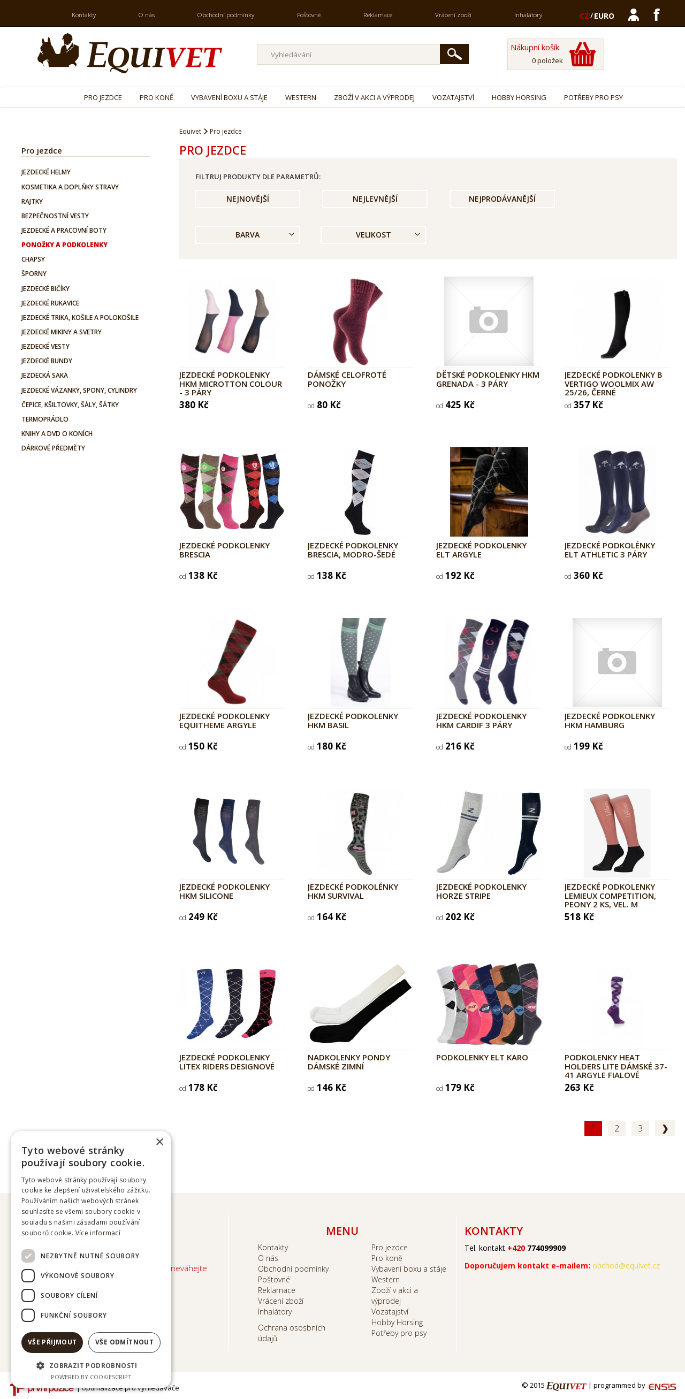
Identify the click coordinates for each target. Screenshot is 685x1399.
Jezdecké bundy (46, 360)
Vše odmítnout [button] (124, 1342)
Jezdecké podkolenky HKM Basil (353, 720)
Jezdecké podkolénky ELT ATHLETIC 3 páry (610, 550)
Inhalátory (528, 15)
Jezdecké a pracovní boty (63, 230)
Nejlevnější (375, 199)
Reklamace (377, 15)
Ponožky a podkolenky (64, 244)
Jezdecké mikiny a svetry (61, 332)
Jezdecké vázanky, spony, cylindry (79, 390)
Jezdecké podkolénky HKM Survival (353, 891)
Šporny (34, 273)
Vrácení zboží (453, 15)
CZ (584, 16)
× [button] (159, 1142)
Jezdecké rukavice (50, 303)
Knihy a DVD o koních (57, 433)
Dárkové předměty (53, 448)
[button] (91, 1365)
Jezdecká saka (44, 375)
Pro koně (156, 97)
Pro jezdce (103, 97)
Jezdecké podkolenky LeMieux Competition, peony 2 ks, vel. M (610, 895)
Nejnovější (247, 199)
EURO (604, 16)
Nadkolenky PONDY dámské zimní (349, 1062)
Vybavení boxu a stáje (229, 97)
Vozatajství (453, 97)
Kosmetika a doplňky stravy (70, 187)
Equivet (190, 131)
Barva (247, 235)
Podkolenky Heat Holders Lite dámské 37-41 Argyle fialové (616, 1066)
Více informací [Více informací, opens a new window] (97, 1232)
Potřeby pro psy (593, 97)
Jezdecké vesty (45, 346)
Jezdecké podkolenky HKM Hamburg (610, 720)
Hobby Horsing (519, 97)
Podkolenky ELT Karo (482, 1057)
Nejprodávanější (502, 199)
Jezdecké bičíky (45, 288)
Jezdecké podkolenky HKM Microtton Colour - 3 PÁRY (230, 383)
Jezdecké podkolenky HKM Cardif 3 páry (481, 720)
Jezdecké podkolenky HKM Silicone (224, 891)
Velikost (373, 235)
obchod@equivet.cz (626, 1265)
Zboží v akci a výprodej (374, 97)
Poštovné (309, 15)
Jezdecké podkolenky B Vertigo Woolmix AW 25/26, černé (614, 383)
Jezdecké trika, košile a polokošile (80, 317)
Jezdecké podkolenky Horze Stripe (481, 891)
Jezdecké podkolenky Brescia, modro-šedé (353, 550)
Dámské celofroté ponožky (347, 379)
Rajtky (32, 201)
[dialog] (91, 1259)
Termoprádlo (44, 419)
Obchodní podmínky (225, 15)
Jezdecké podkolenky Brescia (224, 550)
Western (300, 97)
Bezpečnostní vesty (55, 215)
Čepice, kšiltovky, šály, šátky (70, 404)
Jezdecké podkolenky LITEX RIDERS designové (227, 1062)
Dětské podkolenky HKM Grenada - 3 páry (487, 379)
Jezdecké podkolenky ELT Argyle (481, 550)
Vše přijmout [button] (52, 1342)
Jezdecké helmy (46, 172)
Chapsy (33, 259)
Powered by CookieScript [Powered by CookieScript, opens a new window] (91, 1377)
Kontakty (84, 15)
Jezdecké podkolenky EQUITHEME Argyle (224, 720)
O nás (147, 15)
